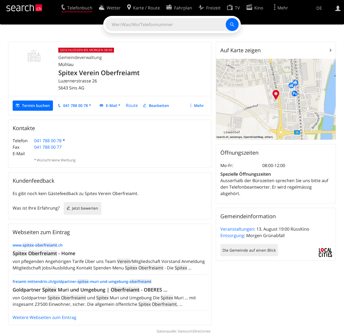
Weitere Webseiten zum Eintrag (44, 317)
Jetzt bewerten (85, 208)
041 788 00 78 (48, 141)
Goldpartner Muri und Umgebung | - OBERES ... (90, 289)
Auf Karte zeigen (240, 50)
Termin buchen (36, 105)
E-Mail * (113, 105)
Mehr (199, 105)
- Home (44, 253)
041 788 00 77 (48, 147)
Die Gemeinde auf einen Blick (249, 250)
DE (319, 8)
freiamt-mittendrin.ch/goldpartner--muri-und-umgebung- (82, 281)
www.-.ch (38, 245)
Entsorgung (232, 235)
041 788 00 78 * (77, 105)
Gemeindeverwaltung (80, 57)
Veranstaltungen (237, 229)
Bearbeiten (159, 105)
